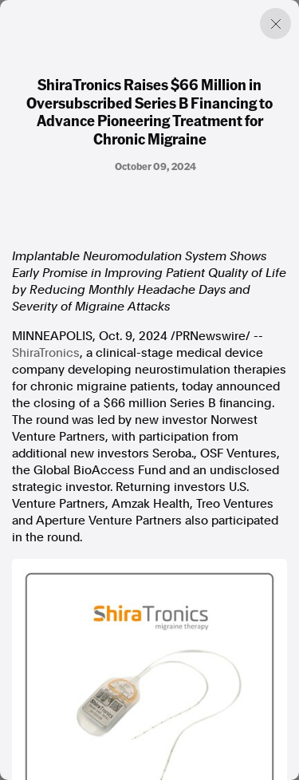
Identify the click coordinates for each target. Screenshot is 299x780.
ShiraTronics (46, 353)
